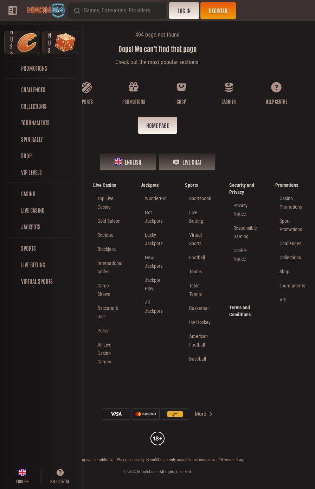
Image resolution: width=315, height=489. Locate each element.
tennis (195, 271)
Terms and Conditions (240, 311)
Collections (290, 257)
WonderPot (156, 198)
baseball (197, 359)
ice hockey (200, 322)
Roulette (105, 235)
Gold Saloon (109, 221)
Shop (284, 271)
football (197, 257)
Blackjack (106, 249)
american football (198, 341)
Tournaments (292, 285)
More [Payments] (204, 414)
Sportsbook (200, 198)
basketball (199, 308)
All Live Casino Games (104, 353)
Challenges (290, 243)
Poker (103, 331)
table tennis (195, 290)
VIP (283, 300)
